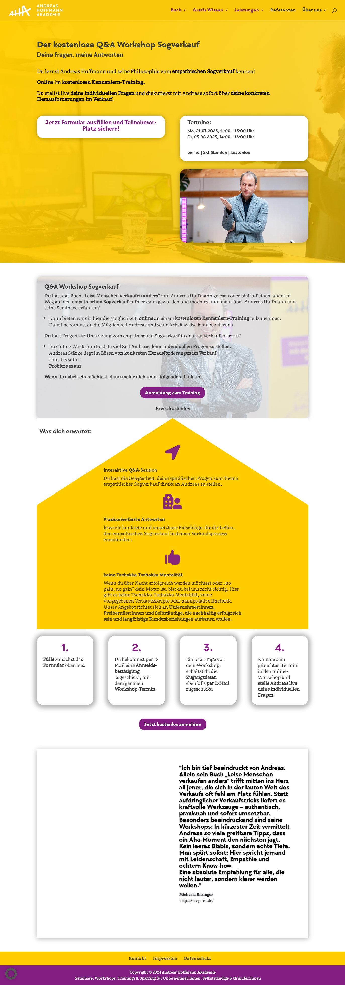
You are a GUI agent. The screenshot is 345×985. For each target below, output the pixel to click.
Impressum (165, 958)
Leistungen (247, 10)
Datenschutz (197, 958)
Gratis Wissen (208, 10)
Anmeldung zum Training (172, 393)
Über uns (312, 10)
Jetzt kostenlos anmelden (172, 724)
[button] (11, 974)
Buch (176, 10)
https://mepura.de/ (196, 911)
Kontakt (137, 958)
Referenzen (283, 10)
